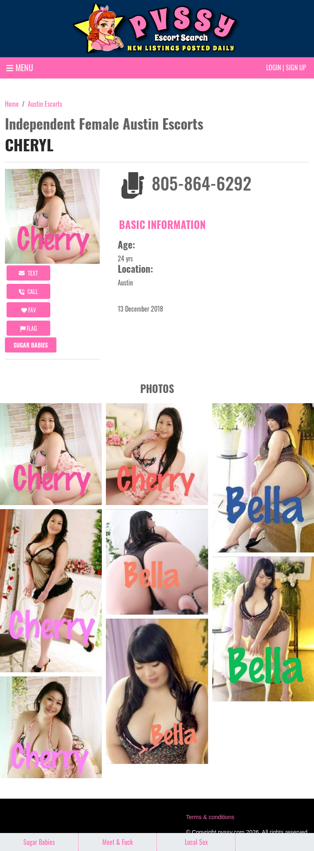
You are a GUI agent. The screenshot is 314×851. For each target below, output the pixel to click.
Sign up (296, 67)
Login (273, 67)
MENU (19, 67)
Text (28, 273)
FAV (28, 309)
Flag (28, 328)
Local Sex (196, 842)
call (28, 291)
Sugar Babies (30, 345)
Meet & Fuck (117, 842)
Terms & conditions (210, 817)
